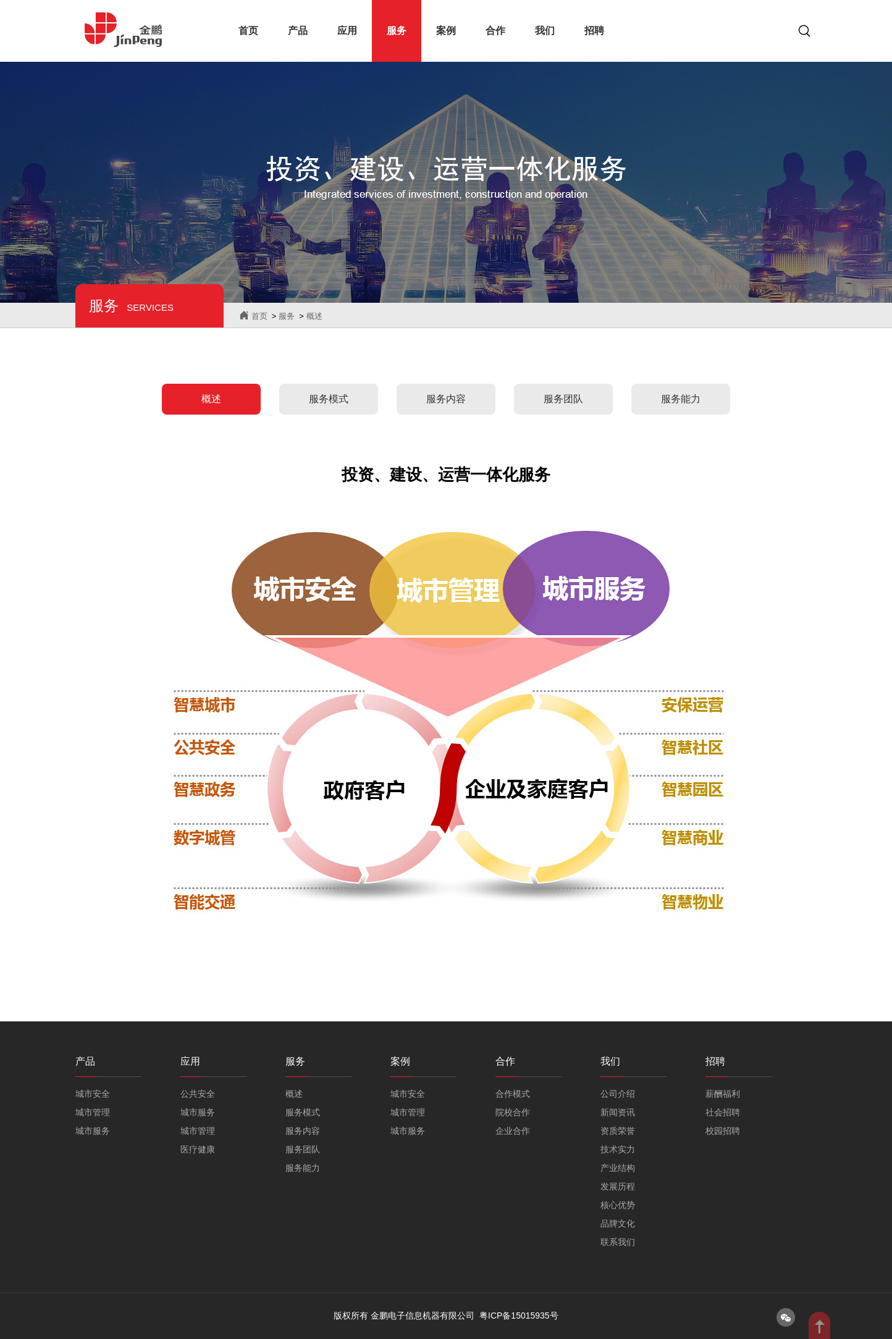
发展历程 (617, 1186)
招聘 (594, 30)
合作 (495, 30)
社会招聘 (722, 1112)
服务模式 (328, 399)
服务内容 (446, 399)
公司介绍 (617, 1094)
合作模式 (512, 1094)
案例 (446, 30)
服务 (396, 30)
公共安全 (197, 1094)
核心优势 (617, 1205)
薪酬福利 (722, 1094)
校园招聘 (722, 1131)
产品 (298, 30)
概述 (314, 316)
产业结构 (617, 1168)
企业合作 (512, 1131)
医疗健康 (197, 1149)
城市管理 (92, 1112)
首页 (248, 30)
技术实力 (617, 1149)
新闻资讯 (617, 1112)
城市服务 (92, 1131)
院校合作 (512, 1112)
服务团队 (563, 399)
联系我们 (617, 1242)
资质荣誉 (617, 1131)
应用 (347, 30)
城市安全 (92, 1094)
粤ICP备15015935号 (518, 1315)
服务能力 (681, 399)
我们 (545, 30)
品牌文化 (617, 1223)
